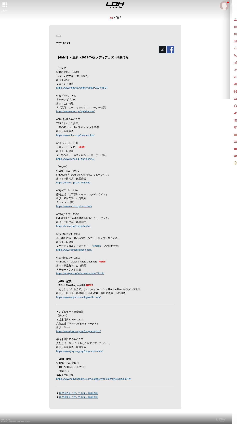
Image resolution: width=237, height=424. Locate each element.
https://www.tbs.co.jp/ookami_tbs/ (75, 135)
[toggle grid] (5, 5)
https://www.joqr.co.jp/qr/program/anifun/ (79, 351)
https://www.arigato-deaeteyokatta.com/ (78, 297)
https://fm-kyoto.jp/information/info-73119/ (80, 273)
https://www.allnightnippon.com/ (74, 249)
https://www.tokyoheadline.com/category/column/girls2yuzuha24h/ (93, 378)
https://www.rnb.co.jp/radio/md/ (74, 206)
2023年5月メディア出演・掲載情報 (78, 393)
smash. (97, 245)
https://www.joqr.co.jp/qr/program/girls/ (78, 331)
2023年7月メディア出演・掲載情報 (78, 397)
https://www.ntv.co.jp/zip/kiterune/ (75, 111)
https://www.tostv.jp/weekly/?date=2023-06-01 (82, 87)
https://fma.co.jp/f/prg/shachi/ (73, 182)
